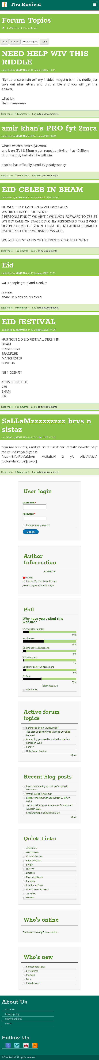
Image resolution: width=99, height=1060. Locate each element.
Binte (29, 979)
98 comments (22, 307)
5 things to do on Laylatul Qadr (42, 727)
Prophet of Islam (34, 885)
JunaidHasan (32, 983)
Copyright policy (13, 1018)
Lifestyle (30, 872)
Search (8, 1023)
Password (29, 513)
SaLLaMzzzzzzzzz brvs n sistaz (46, 425)
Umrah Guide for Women (39, 793)
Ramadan (31, 881)
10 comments (22, 113)
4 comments (21, 250)
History (30, 868)
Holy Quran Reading (36, 751)
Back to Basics (33, 860)
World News (32, 852)
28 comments (22, 472)
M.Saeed (30, 974)
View (4, 41)
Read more (7, 113)
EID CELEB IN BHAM (42, 190)
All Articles (31, 848)
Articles (15, 41)
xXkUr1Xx (14, 28)
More (73, 755)
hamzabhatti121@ (35, 966)
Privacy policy (12, 1014)
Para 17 (30, 746)
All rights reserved (26, 1057)
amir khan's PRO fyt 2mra (49, 128)
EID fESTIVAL (28, 322)
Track (44, 41)
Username (29, 502)
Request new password (38, 525)
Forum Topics (30, 28)
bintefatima (32, 970)
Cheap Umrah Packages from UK (43, 812)
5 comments (21, 406)
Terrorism (31, 893)
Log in (35, 113)
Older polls (31, 689)
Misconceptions (34, 877)
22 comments (22, 175)
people (29, 864)
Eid (8, 265)
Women (30, 897)
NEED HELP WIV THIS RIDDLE (45, 58)
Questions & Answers (37, 889)
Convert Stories (34, 856)
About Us (10, 1009)
